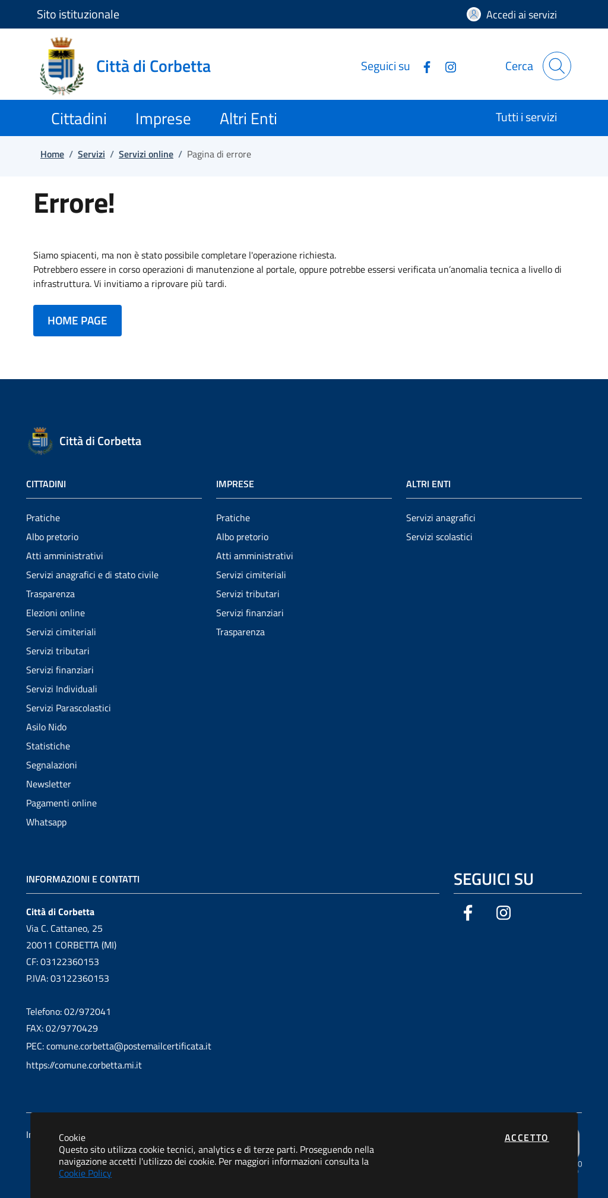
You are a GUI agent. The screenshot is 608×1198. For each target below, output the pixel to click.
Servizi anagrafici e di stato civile (92, 575)
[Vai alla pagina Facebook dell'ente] (422, 66)
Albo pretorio (52, 536)
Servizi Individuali (61, 689)
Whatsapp (46, 822)
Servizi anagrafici (441, 517)
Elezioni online (55, 613)
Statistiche (48, 746)
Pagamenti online (61, 803)
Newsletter (48, 784)
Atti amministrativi (64, 555)
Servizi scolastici (439, 536)
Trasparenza (50, 594)
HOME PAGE (77, 320)
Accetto (527, 1137)
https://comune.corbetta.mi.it (84, 1065)
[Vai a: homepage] (131, 66)
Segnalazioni (51, 765)
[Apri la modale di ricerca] (557, 66)
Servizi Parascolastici (68, 708)
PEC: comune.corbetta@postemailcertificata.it (118, 1046)
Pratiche (43, 517)
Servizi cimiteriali (61, 632)
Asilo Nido (46, 727)
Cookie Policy (85, 1173)
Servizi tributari (58, 651)
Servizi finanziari (60, 670)
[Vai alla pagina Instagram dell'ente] (446, 66)
